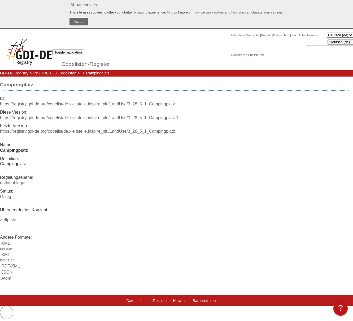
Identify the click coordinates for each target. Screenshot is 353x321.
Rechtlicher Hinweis (304, 35)
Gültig (5, 196)
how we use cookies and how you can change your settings (237, 12)
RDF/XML (10, 266)
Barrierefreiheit (205, 300)
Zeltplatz (8, 219)
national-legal (12, 183)
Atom (5, 278)
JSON (6, 272)
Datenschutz (281, 35)
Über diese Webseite (245, 35)
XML (176, 246)
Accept (79, 22)
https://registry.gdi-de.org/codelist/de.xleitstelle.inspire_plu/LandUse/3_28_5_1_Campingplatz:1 (89, 117)
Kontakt (266, 35)
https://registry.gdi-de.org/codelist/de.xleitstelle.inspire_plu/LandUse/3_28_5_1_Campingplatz (87, 104)
